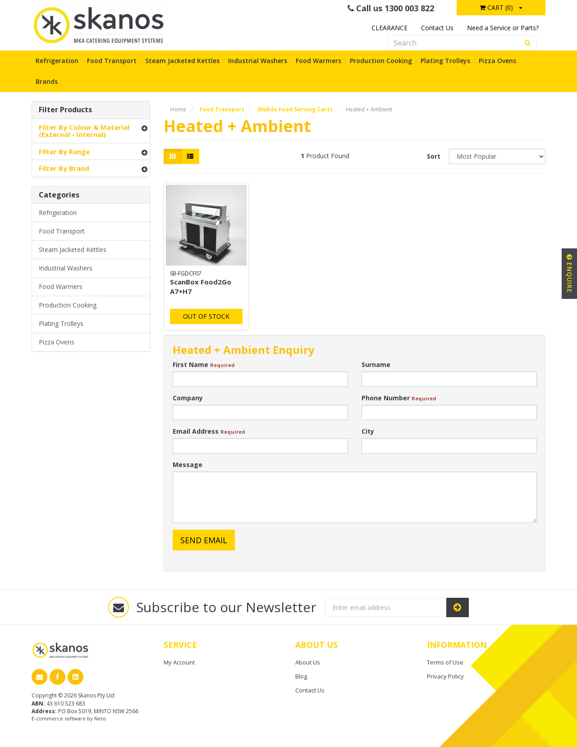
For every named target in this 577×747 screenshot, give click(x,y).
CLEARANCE (389, 27)
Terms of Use (445, 662)
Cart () (496, 7)
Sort (433, 156)
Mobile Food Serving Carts (295, 109)
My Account (179, 662)
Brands (47, 81)
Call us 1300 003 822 (391, 8)
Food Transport (112, 60)
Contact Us (437, 27)
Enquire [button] (569, 273)
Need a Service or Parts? (503, 27)
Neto (100, 718)
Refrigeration (57, 60)
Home (178, 109)
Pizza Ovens (497, 60)
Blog (301, 676)
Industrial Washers (257, 60)
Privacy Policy (445, 676)
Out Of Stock (206, 316)
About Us (307, 662)
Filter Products (65, 110)
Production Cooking (381, 60)
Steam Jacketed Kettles (182, 60)
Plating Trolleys (445, 60)
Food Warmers (318, 60)
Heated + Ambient (369, 109)
